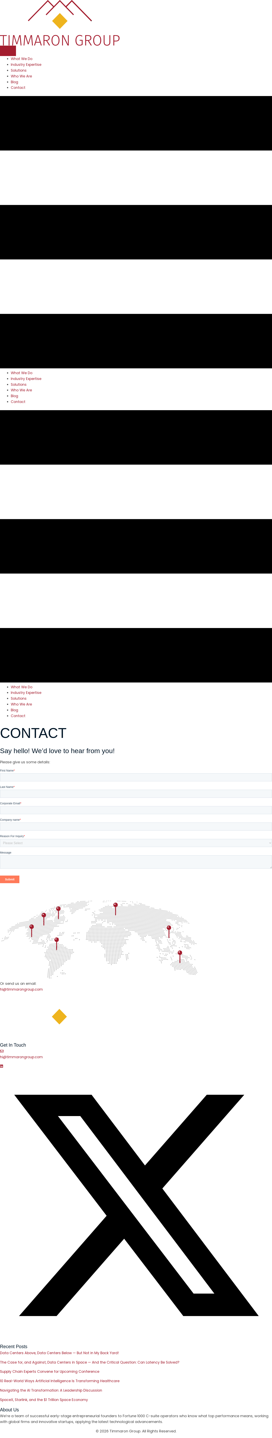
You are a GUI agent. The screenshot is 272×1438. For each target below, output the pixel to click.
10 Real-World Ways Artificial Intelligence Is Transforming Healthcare (61, 1381)
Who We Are (22, 76)
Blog (15, 81)
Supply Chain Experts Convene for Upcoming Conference (51, 1371)
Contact (18, 87)
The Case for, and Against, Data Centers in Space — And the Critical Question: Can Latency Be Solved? (91, 1362)
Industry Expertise (26, 64)
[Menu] (8, 51)
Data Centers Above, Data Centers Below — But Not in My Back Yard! (60, 1353)
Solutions (19, 70)
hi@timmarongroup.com (22, 989)
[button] (1, 1066)
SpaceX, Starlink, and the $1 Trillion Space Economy (45, 1399)
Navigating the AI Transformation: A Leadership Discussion (52, 1390)
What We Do (22, 58)
